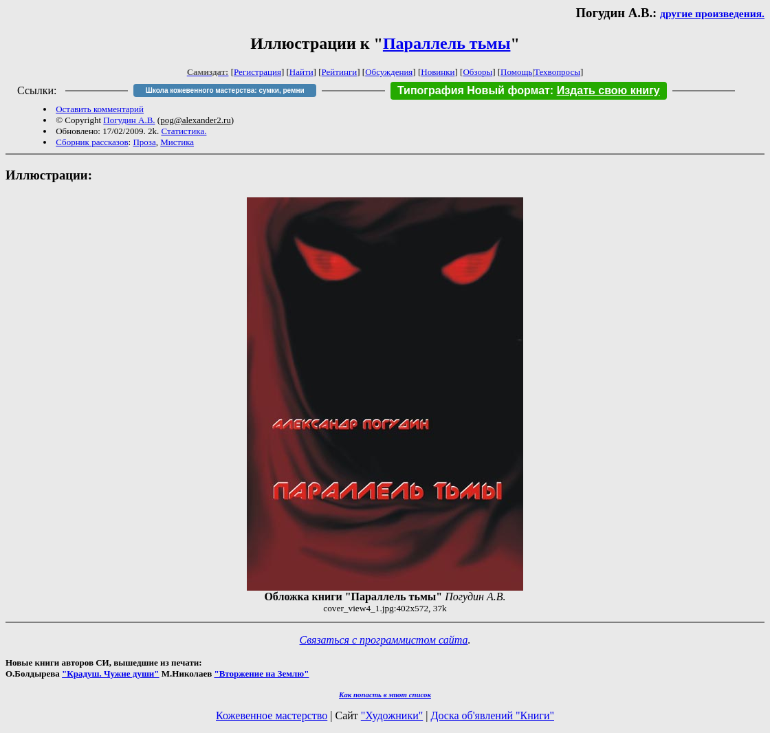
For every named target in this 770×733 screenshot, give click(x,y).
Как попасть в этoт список (385, 694)
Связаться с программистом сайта (384, 640)
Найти (301, 72)
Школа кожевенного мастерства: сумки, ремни (225, 90)
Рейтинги (340, 72)
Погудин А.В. (129, 120)
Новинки (437, 72)
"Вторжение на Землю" (261, 673)
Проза (144, 142)
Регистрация (257, 72)
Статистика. (183, 131)
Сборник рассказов (92, 142)
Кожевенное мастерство (271, 715)
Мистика (177, 142)
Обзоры (477, 72)
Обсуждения (388, 72)
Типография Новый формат (473, 90)
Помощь (516, 72)
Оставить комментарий (100, 109)
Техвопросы (557, 72)
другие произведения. (712, 13)
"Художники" (392, 715)
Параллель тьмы (447, 43)
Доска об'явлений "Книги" (492, 715)
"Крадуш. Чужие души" (111, 673)
